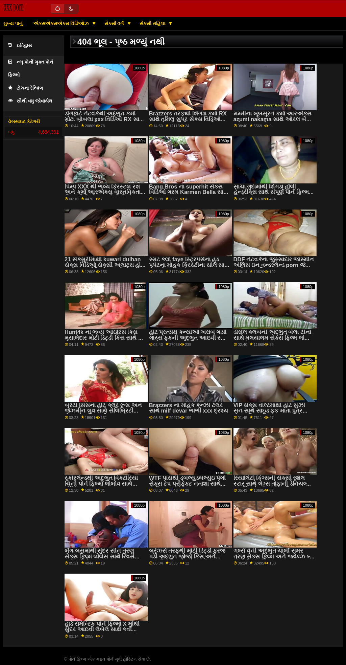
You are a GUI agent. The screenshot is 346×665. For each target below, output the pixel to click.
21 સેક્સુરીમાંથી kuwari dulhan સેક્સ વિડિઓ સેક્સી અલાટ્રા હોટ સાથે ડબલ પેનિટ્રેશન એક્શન (104, 265)
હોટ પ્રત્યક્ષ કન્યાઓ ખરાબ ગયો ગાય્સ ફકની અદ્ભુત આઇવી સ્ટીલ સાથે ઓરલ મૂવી (189, 338)
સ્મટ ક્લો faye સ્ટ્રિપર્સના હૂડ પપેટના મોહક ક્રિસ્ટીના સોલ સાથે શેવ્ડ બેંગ (189, 265)
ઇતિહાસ (20, 45)
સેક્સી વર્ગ (114, 23)
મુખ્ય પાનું (12, 23)
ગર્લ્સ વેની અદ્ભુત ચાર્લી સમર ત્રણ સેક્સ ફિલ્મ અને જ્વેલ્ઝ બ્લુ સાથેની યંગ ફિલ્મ (273, 556)
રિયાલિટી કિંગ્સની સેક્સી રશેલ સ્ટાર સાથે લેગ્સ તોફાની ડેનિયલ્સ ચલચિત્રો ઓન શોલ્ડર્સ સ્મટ (272, 483)
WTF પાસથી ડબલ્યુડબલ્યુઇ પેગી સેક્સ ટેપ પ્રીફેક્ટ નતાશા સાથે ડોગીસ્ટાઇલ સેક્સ (187, 483)
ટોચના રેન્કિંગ (25, 88)
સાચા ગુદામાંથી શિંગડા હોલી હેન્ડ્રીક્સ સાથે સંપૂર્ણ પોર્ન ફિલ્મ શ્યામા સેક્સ (271, 192)
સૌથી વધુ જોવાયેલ (30, 101)
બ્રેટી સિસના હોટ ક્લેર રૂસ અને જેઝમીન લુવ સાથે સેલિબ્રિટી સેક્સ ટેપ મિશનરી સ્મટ (103, 411)
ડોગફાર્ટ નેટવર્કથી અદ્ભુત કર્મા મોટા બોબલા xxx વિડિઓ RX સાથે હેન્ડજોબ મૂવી (104, 119)
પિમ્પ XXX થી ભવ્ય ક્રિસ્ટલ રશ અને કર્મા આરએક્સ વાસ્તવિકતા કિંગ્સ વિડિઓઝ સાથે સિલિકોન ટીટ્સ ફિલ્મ (103, 195)
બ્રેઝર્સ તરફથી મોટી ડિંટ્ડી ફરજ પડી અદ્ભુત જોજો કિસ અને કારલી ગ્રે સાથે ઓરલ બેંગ (187, 556)
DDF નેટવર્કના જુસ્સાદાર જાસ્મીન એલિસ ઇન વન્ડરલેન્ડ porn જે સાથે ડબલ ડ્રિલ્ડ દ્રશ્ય (273, 265)
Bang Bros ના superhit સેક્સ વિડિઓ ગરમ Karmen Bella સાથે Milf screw (188, 192)
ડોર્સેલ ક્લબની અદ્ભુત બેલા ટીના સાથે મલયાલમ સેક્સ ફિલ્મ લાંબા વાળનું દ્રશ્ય (272, 338)
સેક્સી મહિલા (153, 23)
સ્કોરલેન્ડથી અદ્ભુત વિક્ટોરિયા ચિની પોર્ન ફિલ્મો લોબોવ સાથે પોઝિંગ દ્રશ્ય (101, 483)
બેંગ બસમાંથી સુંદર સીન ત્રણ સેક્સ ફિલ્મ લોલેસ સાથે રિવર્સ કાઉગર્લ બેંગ (99, 556)
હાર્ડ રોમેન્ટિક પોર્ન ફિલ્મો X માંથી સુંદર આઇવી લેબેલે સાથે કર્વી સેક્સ (102, 629)
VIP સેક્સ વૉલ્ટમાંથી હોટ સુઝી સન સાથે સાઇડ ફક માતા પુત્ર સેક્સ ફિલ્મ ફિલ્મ (269, 411)
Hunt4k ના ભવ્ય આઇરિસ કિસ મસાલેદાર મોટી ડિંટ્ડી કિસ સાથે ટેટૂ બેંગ (105, 338)
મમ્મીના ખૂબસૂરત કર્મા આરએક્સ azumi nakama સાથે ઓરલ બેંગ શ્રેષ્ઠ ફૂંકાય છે (272, 119)
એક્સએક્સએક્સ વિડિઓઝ (61, 23)
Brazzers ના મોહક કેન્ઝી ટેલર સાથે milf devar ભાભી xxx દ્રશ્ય (188, 408)
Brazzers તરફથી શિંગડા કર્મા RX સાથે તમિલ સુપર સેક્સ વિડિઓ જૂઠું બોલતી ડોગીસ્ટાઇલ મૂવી (188, 119)
